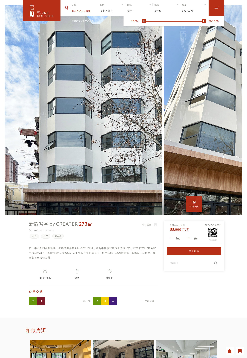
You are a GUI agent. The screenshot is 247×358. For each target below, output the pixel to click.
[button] (112, 8)
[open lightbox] (194, 204)
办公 (34, 236)
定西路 (58, 236)
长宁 (46, 236)
